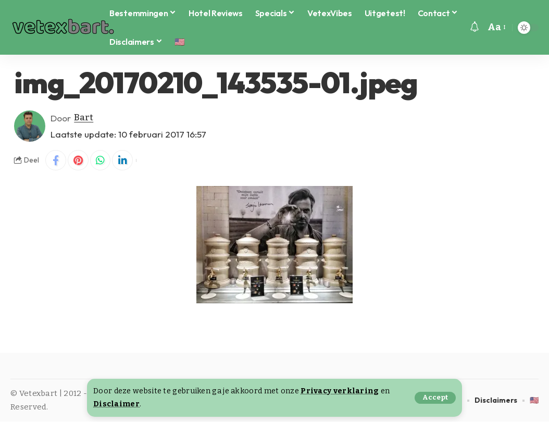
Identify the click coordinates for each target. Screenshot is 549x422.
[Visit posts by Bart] (29, 126)
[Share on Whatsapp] (100, 160)
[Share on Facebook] (55, 160)
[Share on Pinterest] (78, 160)
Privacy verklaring (340, 391)
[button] (435, 398)
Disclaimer (116, 404)
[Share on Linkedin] (123, 160)
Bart (83, 118)
